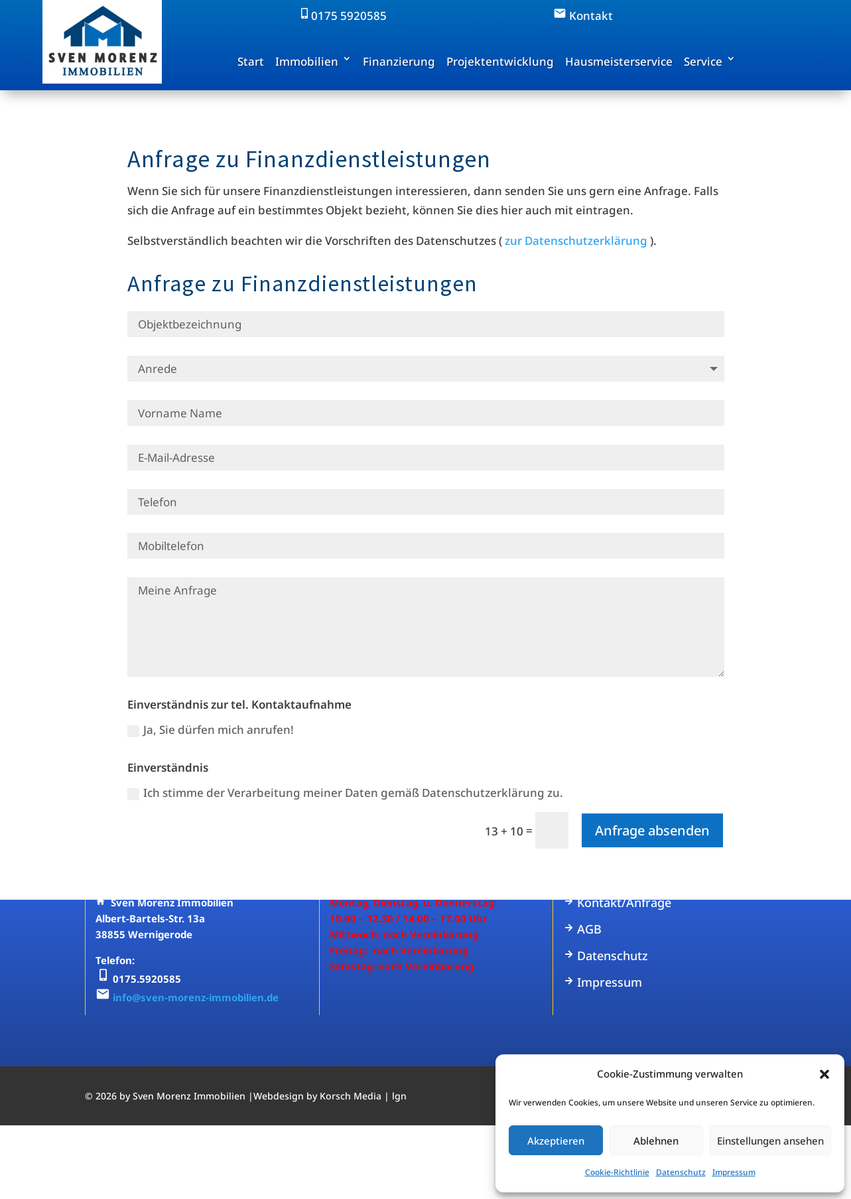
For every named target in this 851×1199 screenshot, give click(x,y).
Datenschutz (681, 1172)
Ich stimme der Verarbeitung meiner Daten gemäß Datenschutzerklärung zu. (345, 792)
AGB (582, 929)
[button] (824, 1074)
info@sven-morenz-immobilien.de (196, 997)
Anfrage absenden (652, 830)
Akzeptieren (555, 1140)
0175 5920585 (342, 15)
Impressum (733, 1172)
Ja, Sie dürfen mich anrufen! (210, 729)
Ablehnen (656, 1140)
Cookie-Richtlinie (617, 1172)
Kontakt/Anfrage (617, 902)
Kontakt (583, 15)
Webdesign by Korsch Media (317, 1096)
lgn (399, 1096)
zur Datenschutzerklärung (576, 240)
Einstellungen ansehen (770, 1140)
